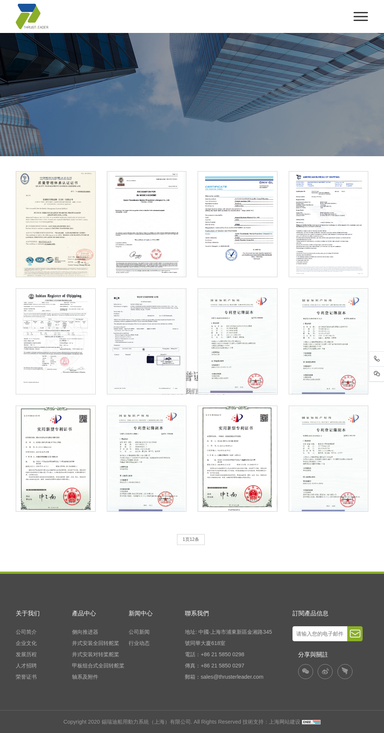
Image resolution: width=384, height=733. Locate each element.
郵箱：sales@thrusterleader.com (224, 677)
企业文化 (26, 643)
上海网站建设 (285, 722)
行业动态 (139, 643)
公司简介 (26, 632)
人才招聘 (26, 666)
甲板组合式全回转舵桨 (98, 666)
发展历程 (26, 654)
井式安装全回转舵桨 (95, 643)
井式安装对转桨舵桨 (95, 654)
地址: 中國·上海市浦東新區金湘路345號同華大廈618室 (228, 637)
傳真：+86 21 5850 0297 (214, 666)
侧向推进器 (85, 632)
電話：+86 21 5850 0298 (214, 654)
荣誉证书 (26, 677)
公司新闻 (139, 632)
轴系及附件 (85, 677)
